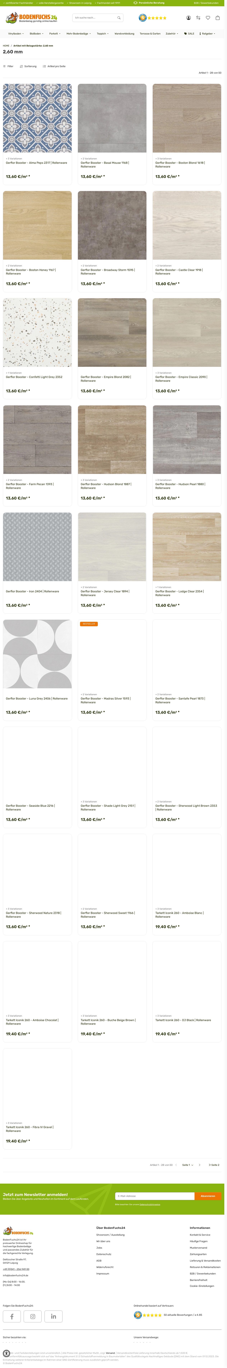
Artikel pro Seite (56, 66)
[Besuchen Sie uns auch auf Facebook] (12, 1316)
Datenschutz (103, 1254)
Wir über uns (103, 1241)
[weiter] (201, 1165)
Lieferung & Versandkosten (205, 1260)
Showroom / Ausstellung (110, 1234)
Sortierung (30, 66)
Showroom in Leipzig (80, 3)
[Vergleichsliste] (198, 18)
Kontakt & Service (200, 1234)
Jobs (99, 1247)
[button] (188, 18)
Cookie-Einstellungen (202, 1286)
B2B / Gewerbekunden (206, 3)
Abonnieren (208, 1196)
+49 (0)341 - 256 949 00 (16, 1269)
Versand (110, 1353)
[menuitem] (16, 33)
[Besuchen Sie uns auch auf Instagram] (33, 1316)
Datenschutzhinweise (150, 1204)
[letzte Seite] (213, 1165)
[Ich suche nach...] (93, 18)
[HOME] (31, 18)
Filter (8, 66)
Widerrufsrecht (104, 1267)
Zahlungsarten (198, 1254)
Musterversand (198, 1247)
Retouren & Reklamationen (205, 1267)
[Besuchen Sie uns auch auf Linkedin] (53, 1316)
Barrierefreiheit (198, 1280)
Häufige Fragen (198, 1241)
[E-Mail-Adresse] (155, 1196)
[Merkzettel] (208, 18)
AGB (98, 1260)
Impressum (102, 1273)
